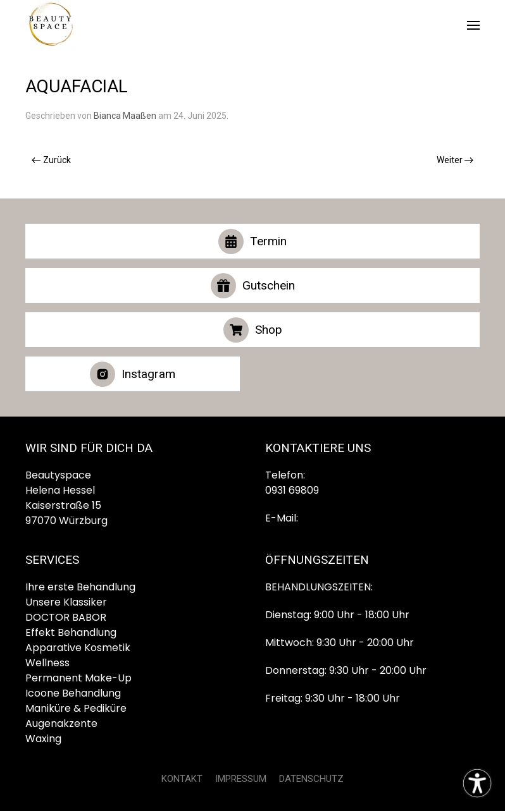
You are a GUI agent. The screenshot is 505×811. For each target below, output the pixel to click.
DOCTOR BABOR (65, 617)
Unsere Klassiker (66, 602)
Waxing (43, 738)
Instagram (132, 374)
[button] (473, 25)
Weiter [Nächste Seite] (455, 160)
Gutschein (253, 285)
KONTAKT (182, 778)
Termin (252, 241)
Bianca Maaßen (125, 116)
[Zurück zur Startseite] (50, 25)
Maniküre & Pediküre (76, 708)
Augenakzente (61, 723)
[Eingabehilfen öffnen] (477, 783)
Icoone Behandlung (73, 693)
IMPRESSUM (240, 778)
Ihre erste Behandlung (80, 587)
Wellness (47, 663)
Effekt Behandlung (70, 632)
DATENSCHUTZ (311, 778)
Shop (252, 330)
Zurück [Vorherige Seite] (51, 160)
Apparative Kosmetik (77, 647)
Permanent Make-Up (78, 678)
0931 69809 (292, 490)
